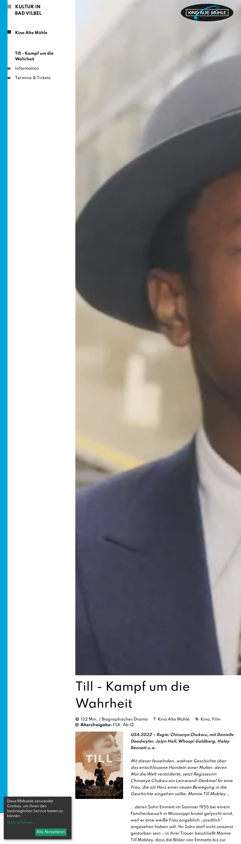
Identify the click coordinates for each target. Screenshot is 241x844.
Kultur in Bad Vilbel (28, 10)
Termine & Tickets (33, 78)
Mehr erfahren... (21, 823)
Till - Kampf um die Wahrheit (34, 56)
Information (27, 68)
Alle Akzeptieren (50, 832)
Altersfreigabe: (96, 725)
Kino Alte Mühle (31, 32)
